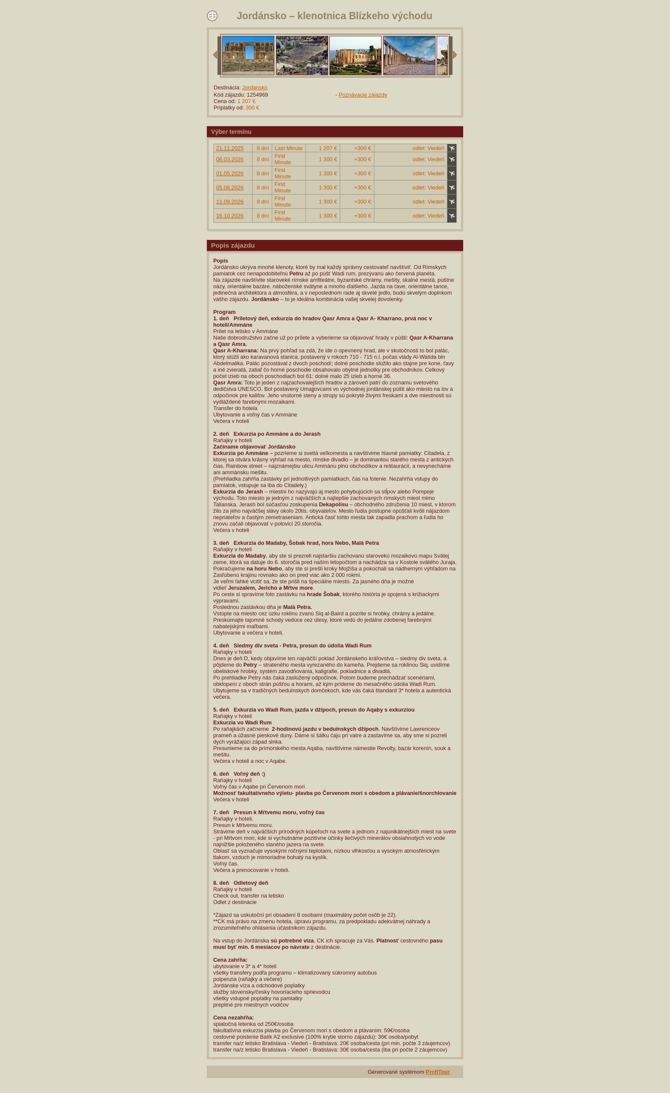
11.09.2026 (230, 201)
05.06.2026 (230, 187)
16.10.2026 (230, 216)
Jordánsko (254, 87)
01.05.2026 (230, 173)
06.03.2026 (230, 159)
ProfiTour (438, 1072)
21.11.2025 (230, 148)
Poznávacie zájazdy (363, 95)
